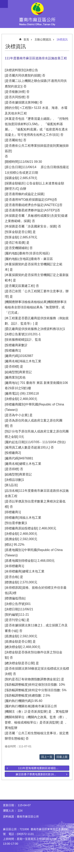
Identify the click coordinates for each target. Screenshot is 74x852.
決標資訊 (62, 39)
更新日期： (10, 805)
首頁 (26, 39)
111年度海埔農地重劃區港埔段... (38, 768)
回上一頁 (46, 756)
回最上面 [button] (61, 756)
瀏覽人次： (10, 810)
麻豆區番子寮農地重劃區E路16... (36, 774)
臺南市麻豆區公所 (37, 14)
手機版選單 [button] (4, 4)
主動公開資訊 (43, 39)
